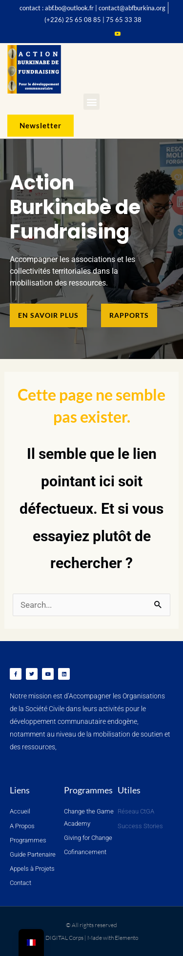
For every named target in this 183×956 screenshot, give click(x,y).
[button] (91, 102)
